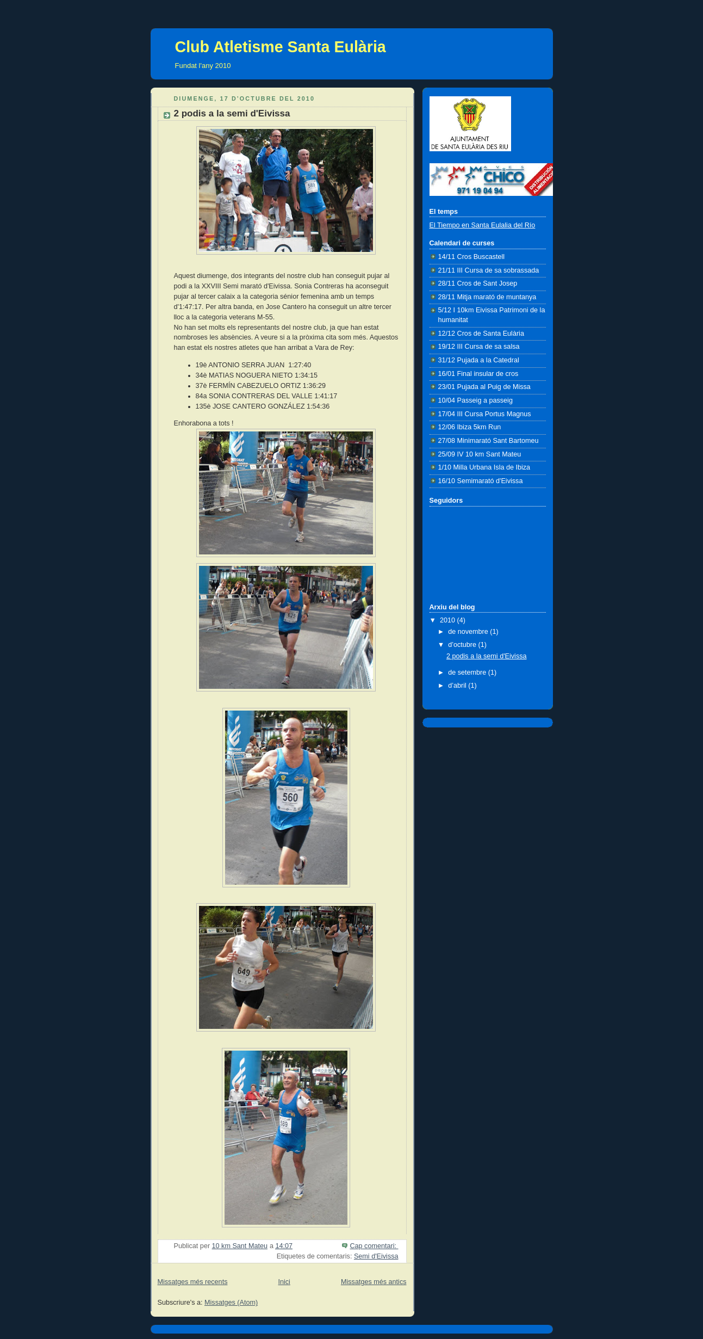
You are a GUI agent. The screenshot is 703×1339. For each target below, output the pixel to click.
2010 (448, 620)
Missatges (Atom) (231, 1302)
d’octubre (463, 645)
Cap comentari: (374, 1246)
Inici (284, 1282)
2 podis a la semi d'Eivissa (232, 113)
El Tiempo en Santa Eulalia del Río (483, 225)
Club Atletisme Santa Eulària (280, 46)
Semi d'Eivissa (376, 1256)
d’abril (458, 685)
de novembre (469, 631)
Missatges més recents (193, 1282)
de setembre (468, 672)
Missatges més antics (374, 1282)
